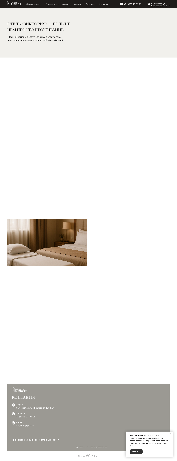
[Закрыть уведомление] (170, 433)
